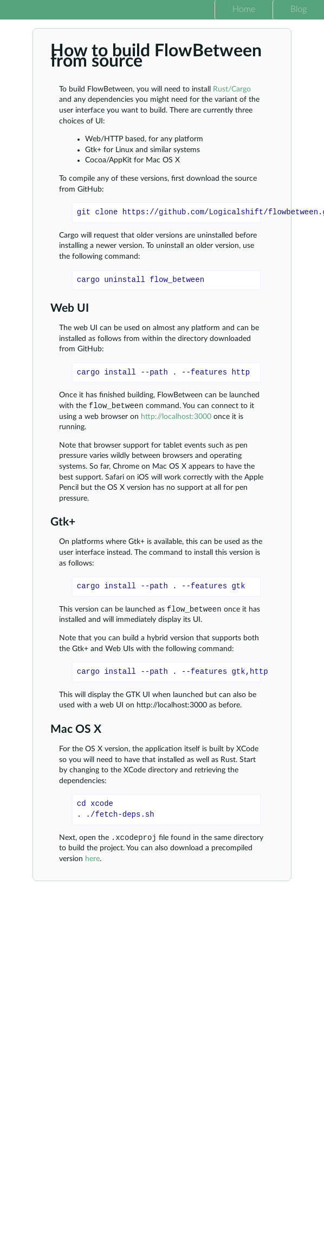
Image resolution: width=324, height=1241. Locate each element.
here (92, 862)
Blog (298, 9)
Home (243, 9)
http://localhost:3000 (176, 418)
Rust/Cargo (232, 89)
